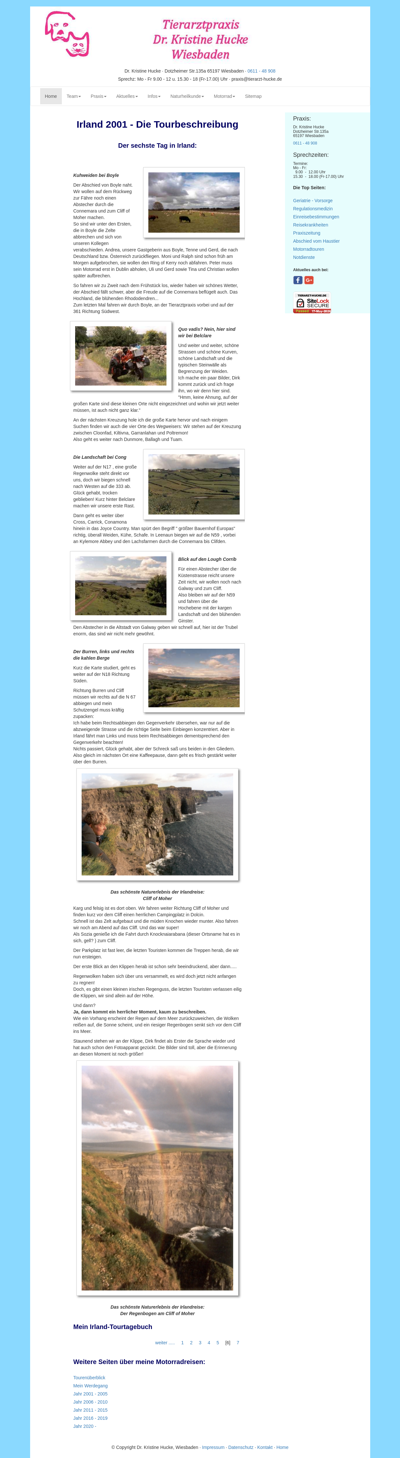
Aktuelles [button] (127, 96)
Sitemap (253, 96)
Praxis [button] (99, 96)
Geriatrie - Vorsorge (313, 200)
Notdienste (304, 257)
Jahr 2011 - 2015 (90, 1410)
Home (53, 96)
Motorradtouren (308, 249)
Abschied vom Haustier (316, 241)
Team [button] (74, 96)
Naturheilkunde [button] (187, 96)
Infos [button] (154, 96)
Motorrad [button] (224, 96)
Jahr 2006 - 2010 (90, 1402)
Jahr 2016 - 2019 (90, 1418)
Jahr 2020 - (84, 1426)
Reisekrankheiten (310, 224)
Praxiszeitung (306, 233)
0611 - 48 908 (261, 71)
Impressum (214, 1447)
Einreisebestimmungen (316, 216)
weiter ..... (165, 1342)
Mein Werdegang (90, 1385)
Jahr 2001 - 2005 (90, 1393)
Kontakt (264, 1447)
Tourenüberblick (89, 1377)
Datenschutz (241, 1447)
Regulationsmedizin (313, 208)
